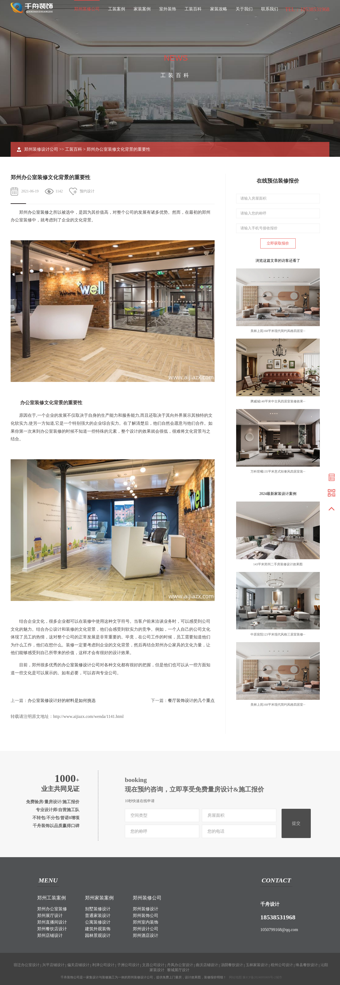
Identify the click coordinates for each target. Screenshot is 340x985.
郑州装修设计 (145, 909)
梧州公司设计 (282, 965)
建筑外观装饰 (97, 929)
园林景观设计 (97, 935)
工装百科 (193, 9)
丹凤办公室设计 (180, 965)
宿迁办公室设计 (27, 965)
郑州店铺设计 (50, 935)
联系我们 (269, 9)
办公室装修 (38, 212)
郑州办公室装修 (52, 909)
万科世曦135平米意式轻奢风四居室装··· (277, 471)
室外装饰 (167, 9)
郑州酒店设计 (145, 935)
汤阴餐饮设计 (232, 965)
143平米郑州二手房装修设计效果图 (278, 564)
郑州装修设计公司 (41, 149)
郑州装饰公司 (145, 915)
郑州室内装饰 (145, 922)
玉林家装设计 (257, 965)
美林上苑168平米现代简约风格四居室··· (277, 331)
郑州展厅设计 (50, 915)
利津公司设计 (103, 965)
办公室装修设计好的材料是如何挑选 (62, 700)
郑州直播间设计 (52, 922)
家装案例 (142, 9)
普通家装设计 (97, 915)
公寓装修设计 (97, 922)
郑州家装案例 (99, 897)
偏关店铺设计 (78, 965)
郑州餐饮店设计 (52, 929)
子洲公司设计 (128, 965)
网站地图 (235, 977)
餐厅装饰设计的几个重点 (191, 700)
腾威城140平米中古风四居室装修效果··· (277, 401)
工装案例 (116, 9)
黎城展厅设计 (178, 970)
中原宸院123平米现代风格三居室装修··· (277, 634)
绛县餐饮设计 (307, 965)
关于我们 (244, 9)
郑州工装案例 (51, 897)
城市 (279, 977)
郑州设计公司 (145, 929)
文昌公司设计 (153, 965)
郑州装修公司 (87, 9)
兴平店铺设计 (53, 965)
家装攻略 (218, 9)
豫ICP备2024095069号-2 (259, 977)
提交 (296, 823)
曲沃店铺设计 (207, 965)
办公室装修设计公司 (81, 665)
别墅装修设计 (97, 909)
